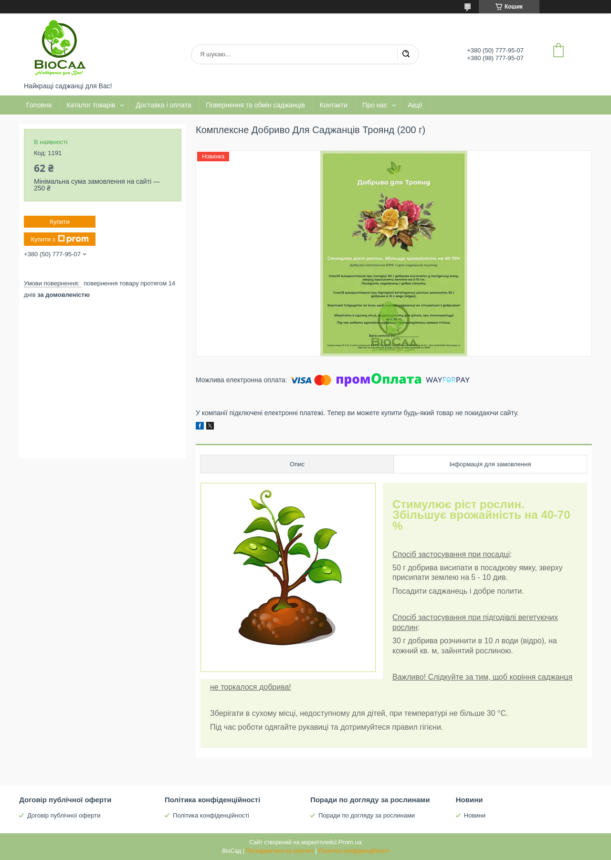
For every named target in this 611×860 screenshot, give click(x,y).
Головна (39, 105)
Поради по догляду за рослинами (366, 815)
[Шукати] (405, 54)
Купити (60, 221)
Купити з (59, 239)
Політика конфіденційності (211, 815)
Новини (474, 815)
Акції (415, 105)
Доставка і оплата (163, 105)
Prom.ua (350, 842)
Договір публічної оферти (63, 815)
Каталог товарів (90, 105)
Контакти (334, 105)
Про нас (374, 105)
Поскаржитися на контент (280, 851)
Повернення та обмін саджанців (255, 105)
